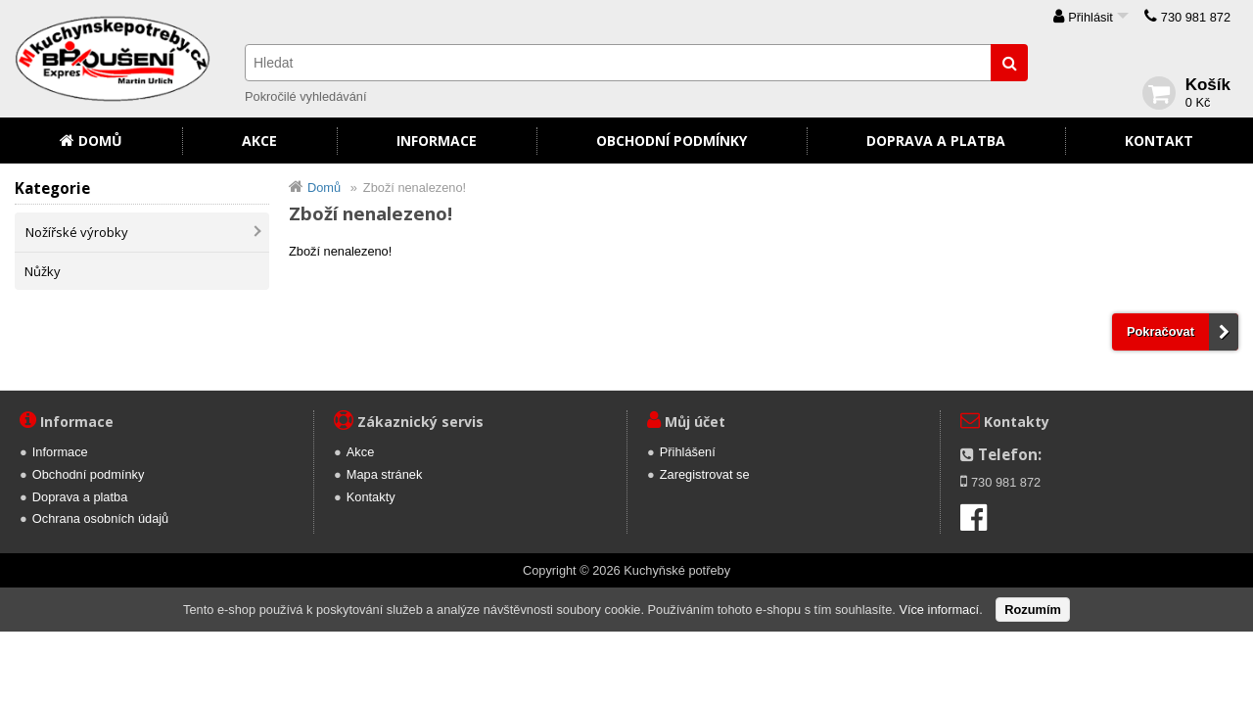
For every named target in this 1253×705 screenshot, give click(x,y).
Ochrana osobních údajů (100, 518)
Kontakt (1159, 140)
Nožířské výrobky (76, 232)
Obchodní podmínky (671, 140)
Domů (100, 140)
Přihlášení (688, 452)
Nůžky (42, 271)
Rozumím (1032, 609)
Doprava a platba (935, 140)
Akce (259, 140)
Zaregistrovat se (705, 474)
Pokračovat (1160, 331)
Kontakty (371, 497)
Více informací (939, 609)
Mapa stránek (385, 474)
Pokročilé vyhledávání (305, 96)
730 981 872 (1195, 17)
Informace (436, 140)
